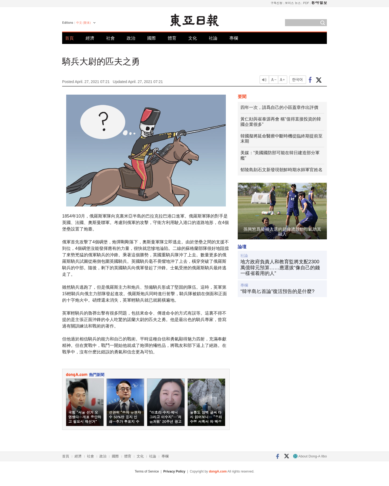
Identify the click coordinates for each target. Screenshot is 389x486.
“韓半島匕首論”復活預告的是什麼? (277, 291)
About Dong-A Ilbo (310, 456)
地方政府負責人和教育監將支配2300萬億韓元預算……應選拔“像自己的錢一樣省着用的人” (280, 267)
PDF (306, 3)
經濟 (90, 38)
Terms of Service (147, 471)
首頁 (69, 38)
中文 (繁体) (83, 22)
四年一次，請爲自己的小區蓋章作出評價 (279, 107)
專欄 (233, 38)
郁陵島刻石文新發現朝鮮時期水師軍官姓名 (281, 169)
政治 (131, 38)
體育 (172, 38)
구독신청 (277, 3)
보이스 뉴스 (293, 3)
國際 (151, 38)
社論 (213, 38)
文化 (192, 38)
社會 (110, 38)
